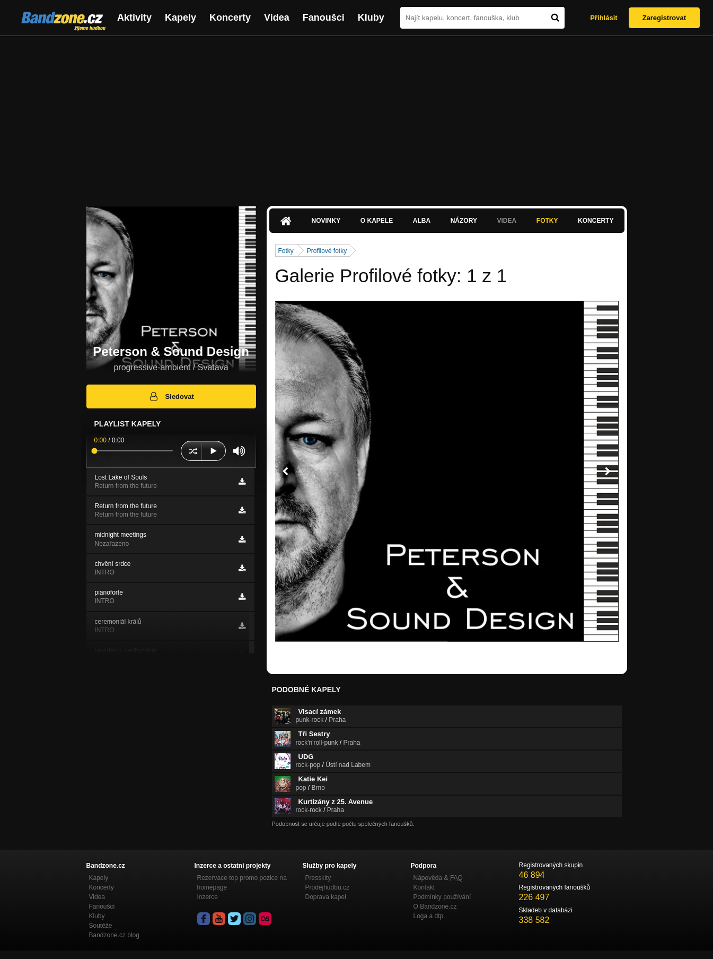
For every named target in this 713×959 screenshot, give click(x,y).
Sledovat (171, 396)
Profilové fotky (327, 251)
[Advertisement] (357, 115)
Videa (276, 17)
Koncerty (230, 17)
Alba (421, 220)
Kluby (371, 17)
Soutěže (100, 925)
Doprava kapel (325, 897)
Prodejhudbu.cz (327, 887)
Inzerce (207, 897)
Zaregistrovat (664, 18)
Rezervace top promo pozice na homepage (242, 882)
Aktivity (134, 17)
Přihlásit (603, 18)
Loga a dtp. (429, 916)
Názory (464, 220)
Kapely (180, 17)
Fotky (547, 220)
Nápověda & (438, 878)
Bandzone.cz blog (114, 935)
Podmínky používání (442, 897)
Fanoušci (324, 17)
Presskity (318, 878)
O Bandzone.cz (435, 906)
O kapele (376, 220)
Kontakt (424, 887)
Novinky (326, 220)
